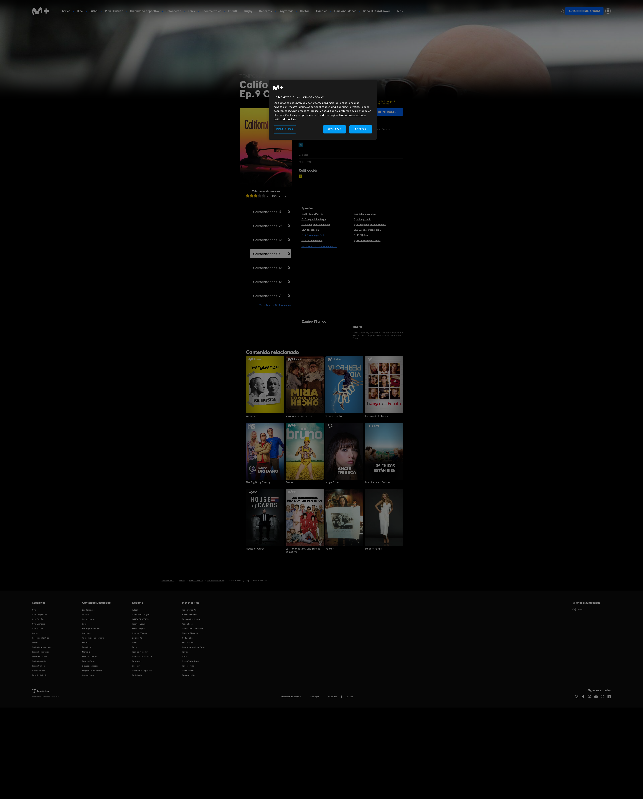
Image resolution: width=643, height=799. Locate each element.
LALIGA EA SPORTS (140, 619)
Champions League (140, 614)
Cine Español (38, 619)
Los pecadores (88, 619)
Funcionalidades (345, 11)
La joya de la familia (377, 416)
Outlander (86, 633)
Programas (285, 11)
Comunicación (188, 670)
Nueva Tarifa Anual (190, 661)
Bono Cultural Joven (377, 11)
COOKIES (349, 697)
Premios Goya (88, 661)
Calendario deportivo (144, 11)
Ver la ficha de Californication (275, 305)
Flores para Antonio (91, 628)
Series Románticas (40, 652)
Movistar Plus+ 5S (190, 633)
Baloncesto (173, 11)
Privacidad (332, 697)
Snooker (136, 666)
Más (400, 11)
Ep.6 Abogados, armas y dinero (370, 224)
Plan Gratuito (114, 11)
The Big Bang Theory (258, 482)
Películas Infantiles (40, 638)
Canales (321, 11)
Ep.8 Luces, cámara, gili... (367, 229)
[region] (323, 110)
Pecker (329, 548)
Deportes (265, 11)
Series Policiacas (39, 656)
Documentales (211, 11)
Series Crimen (38, 666)
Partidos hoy (137, 675)
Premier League (139, 624)
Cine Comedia (38, 624)
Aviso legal (314, 697)
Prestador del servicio (291, 697)
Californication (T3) (267, 240)
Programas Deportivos (92, 670)
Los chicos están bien (378, 482)
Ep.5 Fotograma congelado (315, 224)
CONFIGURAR (284, 129)
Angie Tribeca (333, 482)
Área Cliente (187, 624)
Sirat (84, 624)
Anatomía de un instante (93, 638)
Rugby (248, 11)
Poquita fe (86, 647)
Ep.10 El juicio (361, 235)
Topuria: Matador (140, 652)
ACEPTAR (360, 129)
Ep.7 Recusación (310, 229)
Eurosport (136, 661)
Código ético (187, 638)
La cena (85, 614)
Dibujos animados (90, 666)
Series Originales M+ (41, 647)
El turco (85, 642)
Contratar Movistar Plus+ (193, 647)
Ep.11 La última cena (311, 240)
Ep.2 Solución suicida (365, 214)
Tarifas (185, 652)
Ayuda (578, 609)
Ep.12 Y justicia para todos (367, 240)
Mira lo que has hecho (299, 416)
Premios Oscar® (89, 656)
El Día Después (138, 628)
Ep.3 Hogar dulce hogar (313, 219)
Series (66, 11)
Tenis (191, 11)
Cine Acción (37, 628)
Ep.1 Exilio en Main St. (312, 214)
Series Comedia (39, 661)
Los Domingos (88, 610)
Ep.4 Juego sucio (362, 219)
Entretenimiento (39, 675)
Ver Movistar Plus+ (190, 610)
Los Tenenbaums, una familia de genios (303, 550)
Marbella (86, 652)
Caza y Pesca (88, 675)
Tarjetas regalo (189, 666)
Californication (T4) (267, 254)
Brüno (289, 482)
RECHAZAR (335, 129)
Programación (188, 675)
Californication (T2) (267, 226)
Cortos (304, 11)
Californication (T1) (267, 212)
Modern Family (373, 548)
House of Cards (255, 548)
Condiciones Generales (192, 628)
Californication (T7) (267, 296)
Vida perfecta (333, 416)
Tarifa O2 (186, 656)
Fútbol (93, 11)
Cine (80, 11)
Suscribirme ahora (584, 11)
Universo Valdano (140, 633)
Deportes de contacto (142, 656)
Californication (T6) (267, 282)
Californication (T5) (267, 268)
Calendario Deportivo (142, 670)
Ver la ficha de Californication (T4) (319, 246)
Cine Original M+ (39, 614)
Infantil (233, 11)
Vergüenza (252, 416)
